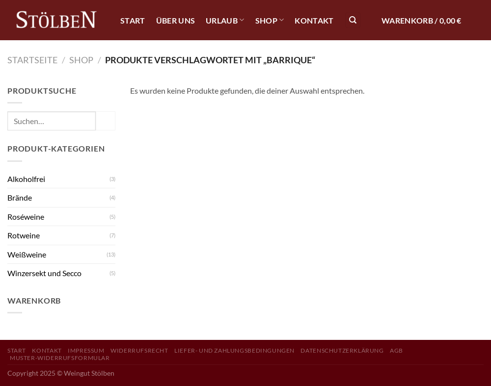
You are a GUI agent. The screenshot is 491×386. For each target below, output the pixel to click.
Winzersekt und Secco (44, 273)
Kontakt (314, 20)
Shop (269, 20)
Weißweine (26, 254)
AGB (396, 350)
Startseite (32, 59)
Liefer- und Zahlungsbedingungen (234, 350)
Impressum (86, 350)
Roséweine (25, 216)
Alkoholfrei (26, 178)
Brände (19, 197)
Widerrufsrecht (139, 350)
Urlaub (225, 20)
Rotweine (23, 235)
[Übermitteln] (105, 120)
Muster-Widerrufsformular (60, 357)
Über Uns (175, 20)
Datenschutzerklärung (341, 350)
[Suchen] (353, 20)
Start (132, 20)
